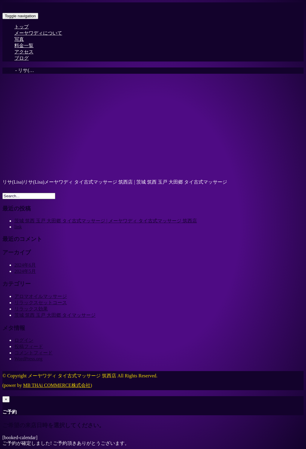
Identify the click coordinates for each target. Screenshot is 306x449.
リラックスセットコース (40, 302)
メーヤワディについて (38, 33)
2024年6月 (25, 264)
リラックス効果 (31, 308)
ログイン (23, 340)
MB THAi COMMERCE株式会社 (57, 385)
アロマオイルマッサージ (40, 296)
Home (8, 70)
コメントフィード (33, 352)
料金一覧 (23, 45)
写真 (19, 39)
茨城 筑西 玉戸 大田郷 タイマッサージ (55, 315)
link (18, 226)
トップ (21, 26)
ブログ (21, 58)
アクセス (23, 51)
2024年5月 (25, 271)
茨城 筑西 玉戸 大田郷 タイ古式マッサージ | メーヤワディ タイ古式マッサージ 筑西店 (105, 220)
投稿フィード (28, 346)
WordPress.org (28, 358)
